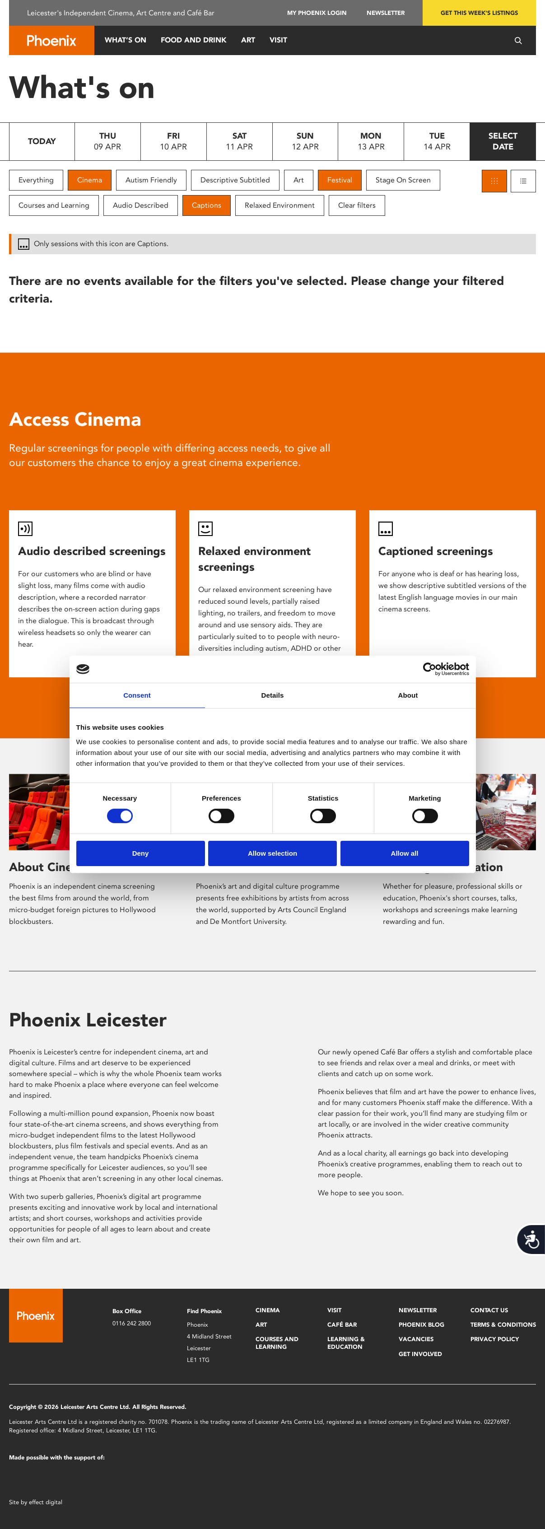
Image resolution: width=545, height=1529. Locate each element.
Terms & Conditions (503, 1324)
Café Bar (342, 1324)
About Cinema (49, 867)
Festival (339, 180)
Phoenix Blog (421, 1324)
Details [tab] (272, 695)
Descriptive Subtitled (235, 180)
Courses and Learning (54, 205)
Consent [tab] (137, 695)
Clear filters (357, 205)
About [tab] (408, 695)
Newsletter (386, 12)
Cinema (89, 180)
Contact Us (489, 1310)
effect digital (45, 1502)
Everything (36, 180)
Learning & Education (346, 1343)
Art (248, 40)
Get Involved (420, 1354)
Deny (140, 853)
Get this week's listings (479, 12)
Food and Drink (194, 40)
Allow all (405, 853)
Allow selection (272, 853)
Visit (278, 40)
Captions (206, 205)
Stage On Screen (403, 180)
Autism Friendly (151, 180)
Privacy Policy (494, 1339)
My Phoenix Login (317, 12)
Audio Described (140, 205)
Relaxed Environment (280, 205)
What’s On (125, 40)
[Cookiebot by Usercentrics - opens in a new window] (429, 669)
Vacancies (416, 1339)
